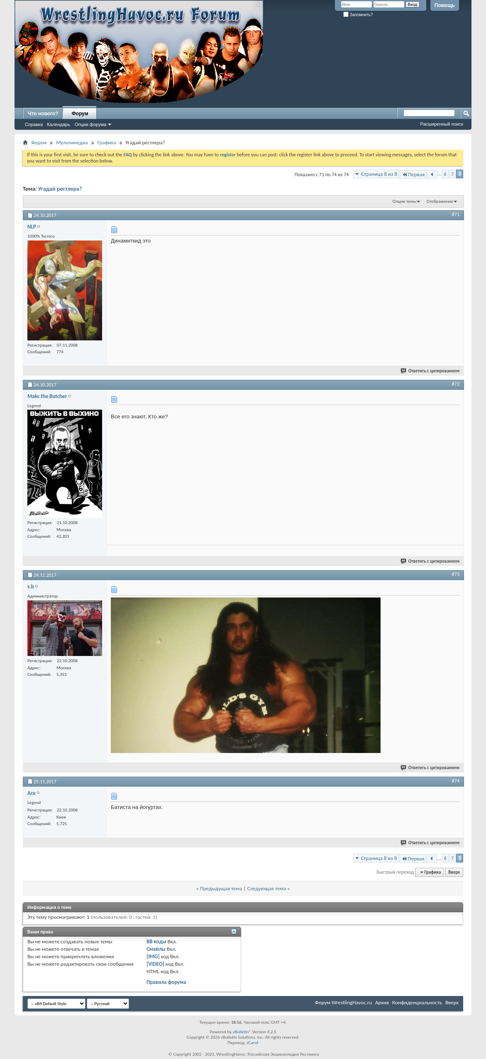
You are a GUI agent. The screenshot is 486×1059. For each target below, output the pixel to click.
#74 (455, 781)
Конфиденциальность (417, 1002)
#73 (455, 574)
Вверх (454, 872)
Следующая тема (266, 888)
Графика (107, 142)
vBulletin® (241, 1032)
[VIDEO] (155, 964)
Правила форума (166, 982)
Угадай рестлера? (60, 188)
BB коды (156, 941)
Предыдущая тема (221, 888)
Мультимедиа (72, 142)
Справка (34, 124)
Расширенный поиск (441, 123)
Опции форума (90, 124)
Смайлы (156, 949)
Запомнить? (358, 14)
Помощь (445, 5)
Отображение (440, 201)
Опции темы (405, 201)
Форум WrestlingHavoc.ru (343, 1002)
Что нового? (43, 114)
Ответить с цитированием (430, 371)
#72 (455, 384)
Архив (382, 1002)
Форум (79, 114)
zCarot (253, 1042)
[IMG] (153, 956)
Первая (413, 174)
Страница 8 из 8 (379, 174)
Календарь (58, 124)
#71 (455, 214)
